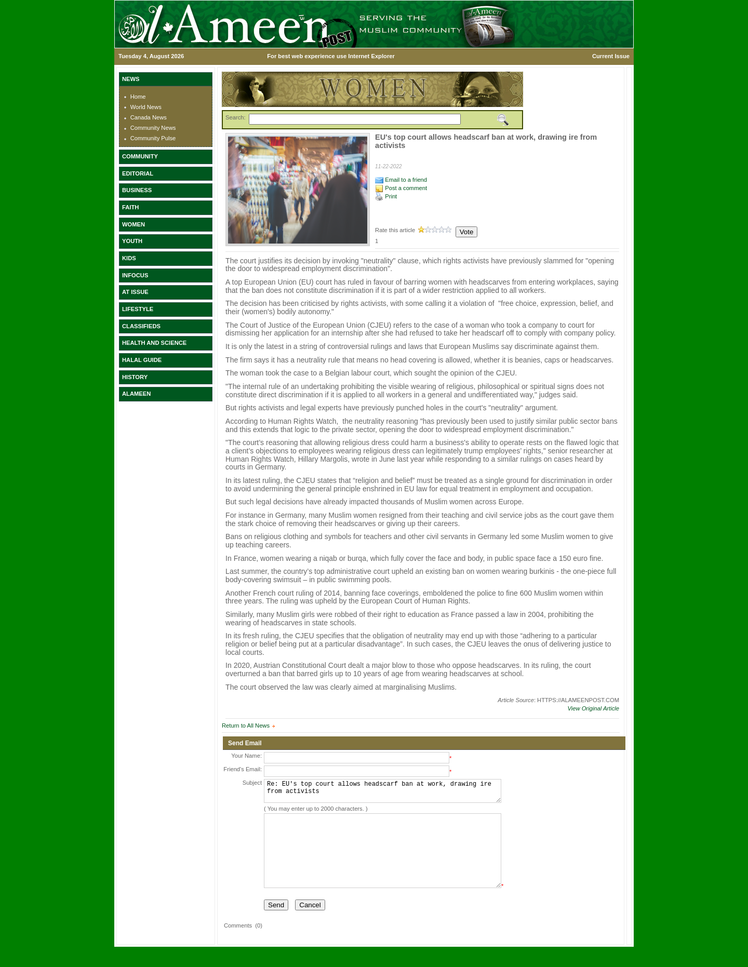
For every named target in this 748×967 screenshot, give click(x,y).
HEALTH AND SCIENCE (154, 343)
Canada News (148, 117)
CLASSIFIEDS (141, 326)
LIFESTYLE (137, 309)
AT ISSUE (135, 292)
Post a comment (401, 188)
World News (146, 107)
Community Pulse (153, 138)
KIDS (129, 258)
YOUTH (132, 241)
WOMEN (133, 224)
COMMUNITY (140, 156)
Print (386, 196)
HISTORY (135, 377)
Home (138, 96)
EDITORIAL (137, 173)
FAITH (130, 207)
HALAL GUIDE (142, 360)
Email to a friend (401, 180)
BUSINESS (137, 190)
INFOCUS (135, 275)
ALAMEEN (136, 394)
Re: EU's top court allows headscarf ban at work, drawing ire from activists (382, 793)
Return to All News (246, 725)
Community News (153, 128)
